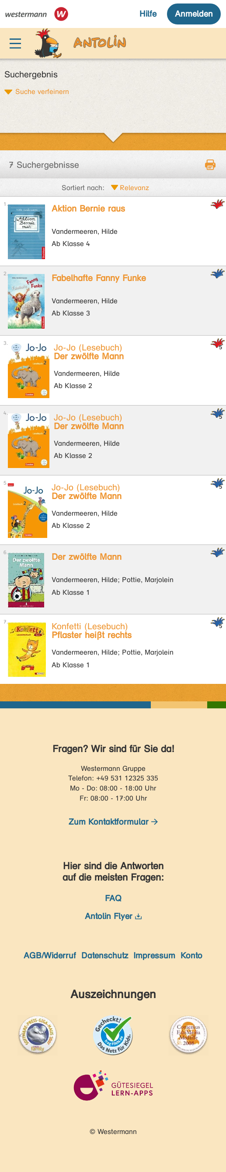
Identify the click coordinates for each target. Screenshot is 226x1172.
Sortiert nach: (83, 188)
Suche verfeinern (42, 91)
